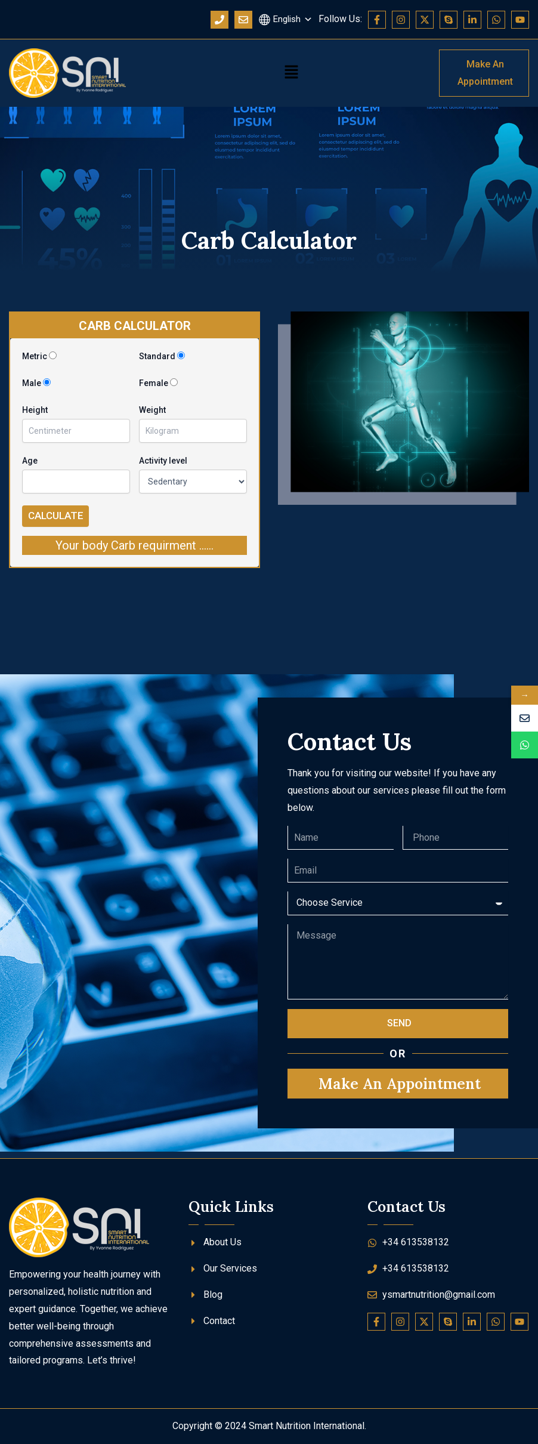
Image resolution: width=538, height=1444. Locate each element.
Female (158, 383)
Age (30, 460)
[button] (291, 73)
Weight (152, 410)
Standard (162, 356)
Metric (39, 356)
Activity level (163, 460)
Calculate (56, 516)
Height (35, 410)
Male (36, 383)
